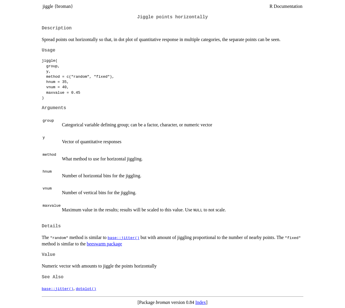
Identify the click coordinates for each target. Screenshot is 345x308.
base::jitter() (123, 237)
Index (200, 302)
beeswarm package (104, 243)
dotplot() (86, 288)
